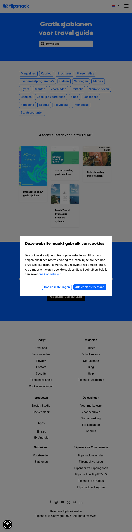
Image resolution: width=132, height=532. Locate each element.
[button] (7, 524)
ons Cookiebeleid (50, 274)
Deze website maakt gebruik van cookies (66, 246)
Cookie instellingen (57, 287)
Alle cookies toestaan (89, 287)
